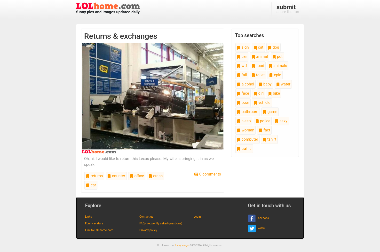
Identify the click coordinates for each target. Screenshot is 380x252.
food (257, 65)
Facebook (258, 218)
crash (155, 176)
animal (259, 56)
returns (94, 176)
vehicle (261, 102)
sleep (244, 121)
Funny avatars (94, 223)
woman (245, 130)
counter (116, 176)
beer (243, 102)
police (262, 121)
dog (273, 47)
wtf (242, 65)
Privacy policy (148, 230)
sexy (281, 121)
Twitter (256, 228)
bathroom (247, 111)
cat (258, 47)
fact (264, 130)
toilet (258, 75)
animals (278, 65)
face (243, 93)
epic (275, 75)
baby (265, 84)
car (91, 185)
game (270, 111)
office (137, 176)
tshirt (269, 139)
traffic (244, 148)
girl (258, 93)
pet (277, 56)
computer (247, 139)
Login (197, 216)
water (283, 84)
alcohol (245, 84)
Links (88, 216)
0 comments (207, 174)
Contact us (146, 216)
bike (274, 93)
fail (242, 75)
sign (243, 47)
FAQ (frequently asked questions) (160, 223)
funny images (182, 245)
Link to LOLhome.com (99, 230)
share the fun (288, 8)
